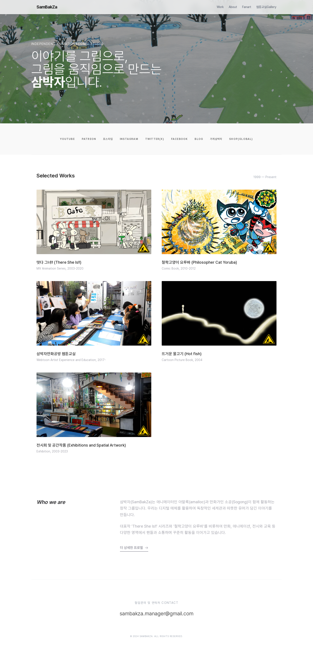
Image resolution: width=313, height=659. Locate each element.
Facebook (179, 139)
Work (220, 7)
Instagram (129, 139)
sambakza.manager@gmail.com (156, 613)
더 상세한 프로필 (134, 548)
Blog (199, 139)
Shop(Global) (241, 139)
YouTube (67, 139)
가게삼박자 (216, 139)
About (233, 7)
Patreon (89, 139)
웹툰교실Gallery (266, 7)
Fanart (246, 7)
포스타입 (108, 139)
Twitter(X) (154, 139)
